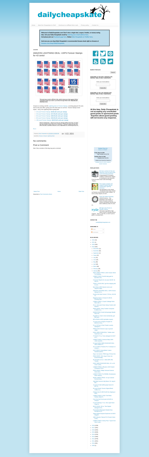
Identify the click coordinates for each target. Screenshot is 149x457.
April (94, 264)
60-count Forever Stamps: (51, 116)
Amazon (41, 135)
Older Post (81, 191)
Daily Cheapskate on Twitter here (82, 37)
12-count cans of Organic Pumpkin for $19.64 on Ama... (102, 322)
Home (33, 25)
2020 (93, 244)
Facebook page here (60, 37)
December (96, 248)
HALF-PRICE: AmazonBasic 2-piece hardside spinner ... (102, 351)
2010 (93, 443)
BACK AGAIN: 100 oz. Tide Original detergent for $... (102, 407)
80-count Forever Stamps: (51, 118)
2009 (93, 445)
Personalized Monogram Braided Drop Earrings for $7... (102, 410)
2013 (93, 436)
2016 (93, 430)
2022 (93, 240)
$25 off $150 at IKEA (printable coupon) (103, 319)
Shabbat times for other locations (103, 162)
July (94, 257)
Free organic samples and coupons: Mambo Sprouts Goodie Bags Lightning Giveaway (106, 186)
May (94, 262)
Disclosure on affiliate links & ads (68, 25)
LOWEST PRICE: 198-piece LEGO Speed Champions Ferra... (103, 367)
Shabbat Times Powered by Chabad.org (103, 160)
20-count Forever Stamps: (51, 112)
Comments (94, 232)
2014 (93, 434)
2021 (93, 242)
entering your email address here (77, 35)
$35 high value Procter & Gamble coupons (105, 208)
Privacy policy (85, 25)
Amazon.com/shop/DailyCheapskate (52, 43)
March (95, 266)
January (95, 271)
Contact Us (95, 25)
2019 (93, 246)
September (96, 253)
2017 (93, 427)
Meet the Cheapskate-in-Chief (47, 25)
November (96, 250)
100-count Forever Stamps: (52, 120)
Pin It (34, 129)
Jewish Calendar (103, 163)
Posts (93, 229)
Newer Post (37, 191)
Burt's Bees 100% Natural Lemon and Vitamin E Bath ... (102, 287)
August (95, 255)
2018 (93, 425)
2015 (93, 432)
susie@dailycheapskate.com (103, 222)
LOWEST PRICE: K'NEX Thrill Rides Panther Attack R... (102, 396)
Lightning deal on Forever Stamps (58, 106)
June (94, 259)
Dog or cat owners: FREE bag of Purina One (104, 354)
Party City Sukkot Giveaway (106, 196)
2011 (93, 441)
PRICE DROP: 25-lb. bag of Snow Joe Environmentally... (102, 356)
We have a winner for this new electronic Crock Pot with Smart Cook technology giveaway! (107, 172)
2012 (93, 438)
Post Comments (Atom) (46, 194)
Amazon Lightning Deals (49, 135)
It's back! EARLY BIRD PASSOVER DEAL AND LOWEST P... (103, 344)
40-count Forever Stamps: (51, 114)
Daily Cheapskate (43, 133)
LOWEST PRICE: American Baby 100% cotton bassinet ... (103, 340)
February (95, 268)
